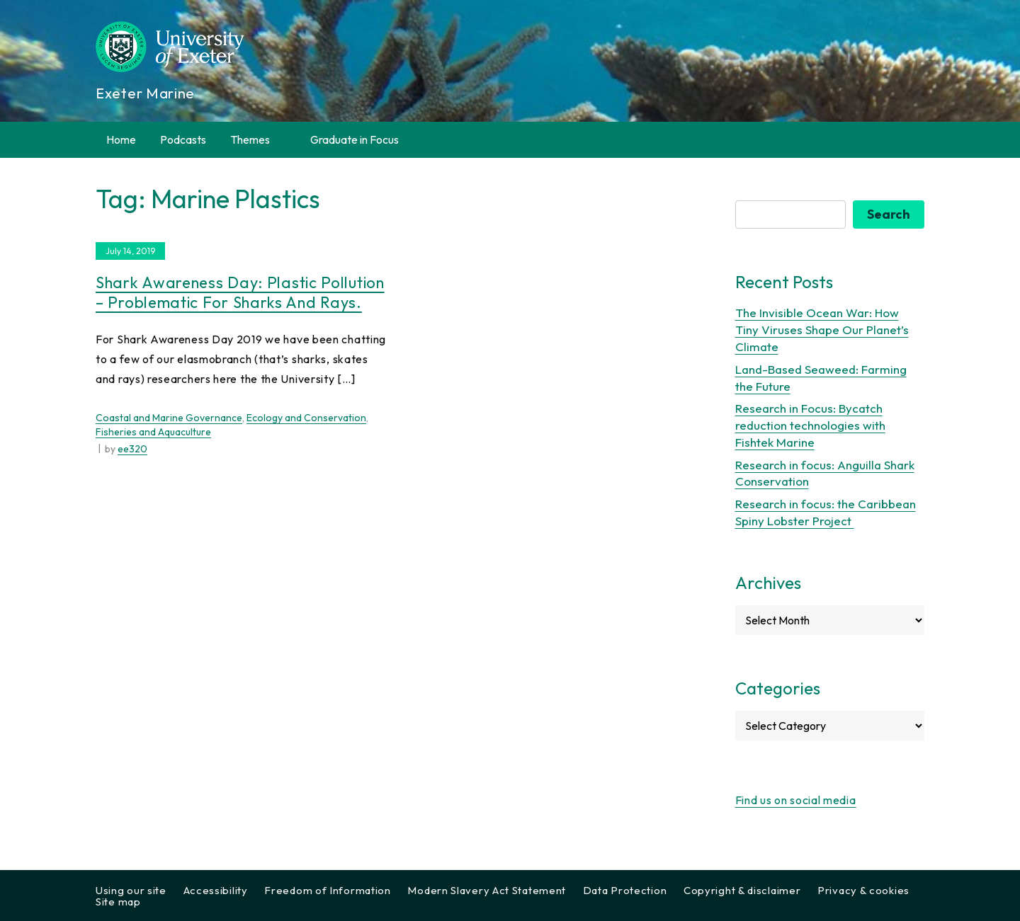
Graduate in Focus (354, 139)
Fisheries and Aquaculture (153, 431)
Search (888, 214)
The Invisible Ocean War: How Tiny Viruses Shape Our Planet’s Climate (822, 329)
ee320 (132, 448)
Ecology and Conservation (306, 417)
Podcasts (183, 139)
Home (121, 139)
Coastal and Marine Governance (169, 417)
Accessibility (215, 890)
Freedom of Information (327, 890)
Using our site (131, 890)
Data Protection (625, 890)
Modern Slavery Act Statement (486, 890)
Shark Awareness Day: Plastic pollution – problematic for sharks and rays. (240, 293)
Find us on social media (795, 800)
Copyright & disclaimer (742, 890)
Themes (258, 139)
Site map (118, 901)
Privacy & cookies (863, 890)
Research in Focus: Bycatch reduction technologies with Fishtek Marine (810, 425)
